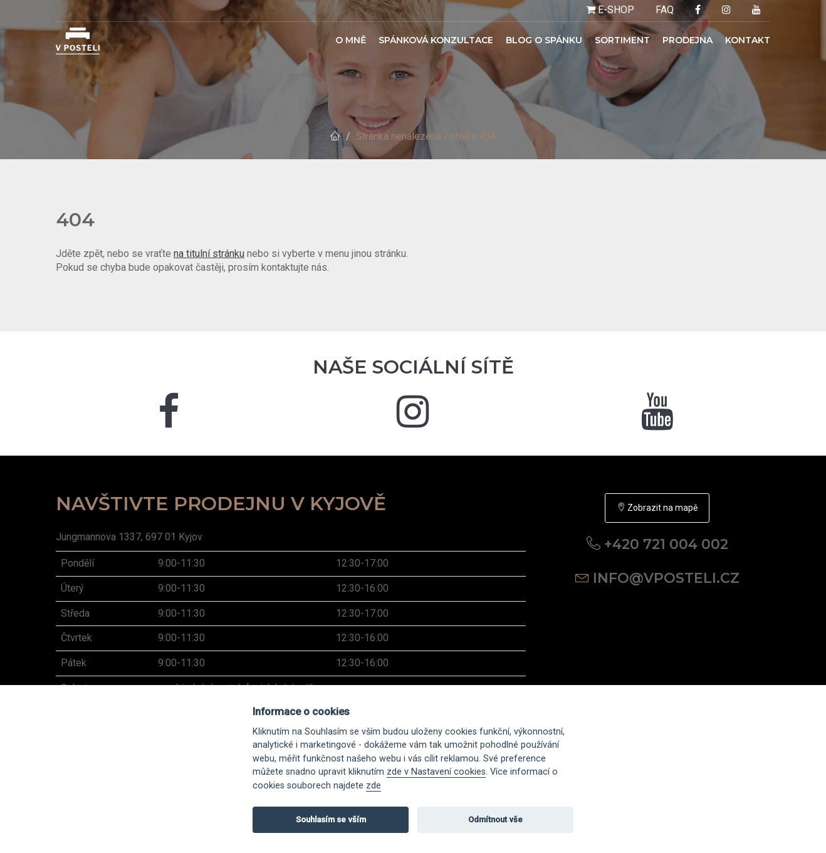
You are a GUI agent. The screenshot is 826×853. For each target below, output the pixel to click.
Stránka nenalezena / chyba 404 (426, 136)
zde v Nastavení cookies (436, 772)
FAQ (665, 10)
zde (373, 785)
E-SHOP (610, 10)
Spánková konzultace (436, 40)
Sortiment (622, 40)
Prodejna (687, 40)
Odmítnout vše (495, 819)
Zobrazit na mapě (657, 508)
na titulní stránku (209, 253)
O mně (350, 40)
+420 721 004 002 (666, 544)
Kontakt (747, 40)
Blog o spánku (544, 40)
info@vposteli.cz (666, 578)
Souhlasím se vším (331, 819)
